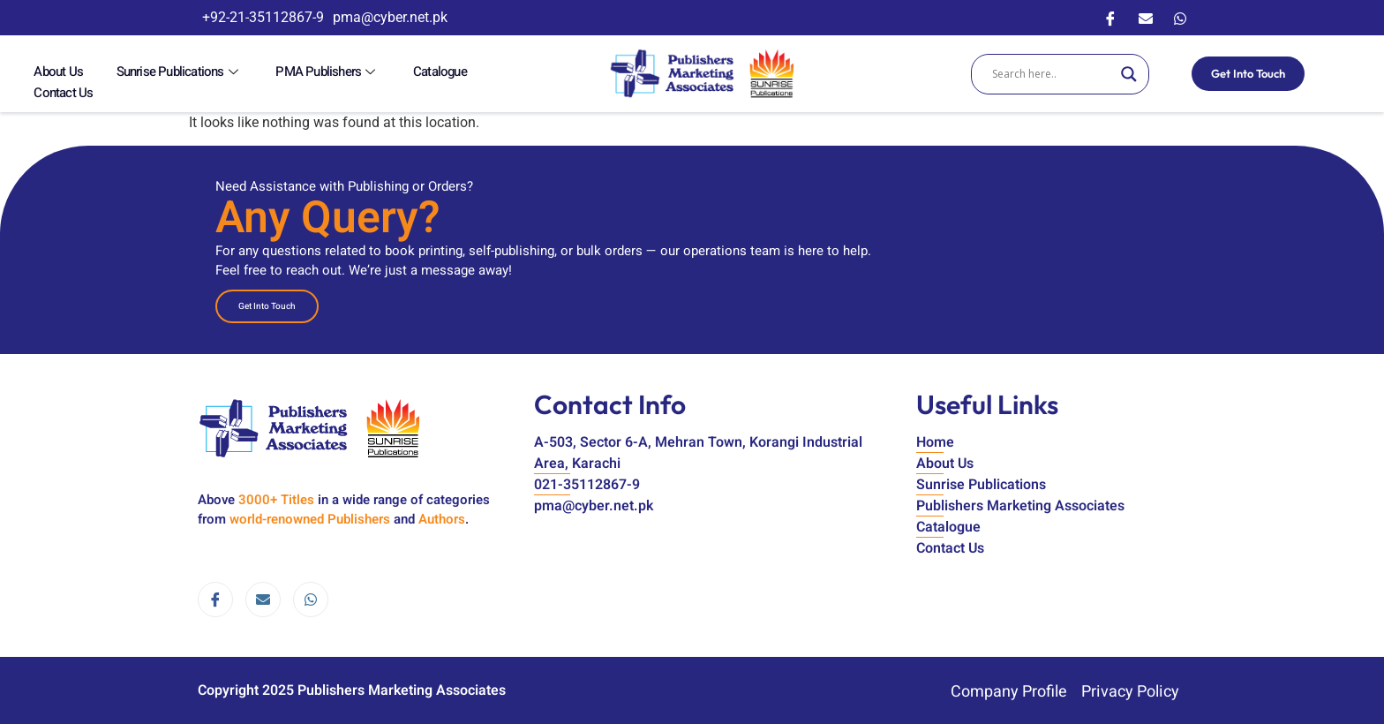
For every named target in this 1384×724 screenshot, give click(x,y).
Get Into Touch (1246, 71)
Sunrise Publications (151, 72)
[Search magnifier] (1127, 72)
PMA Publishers (280, 72)
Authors (441, 516)
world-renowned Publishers (309, 516)
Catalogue (373, 72)
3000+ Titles (276, 497)
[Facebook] (1110, 17)
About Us (51, 72)
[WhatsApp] (1180, 17)
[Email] (1146, 17)
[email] (263, 597)
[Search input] (1050, 72)
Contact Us (442, 72)
